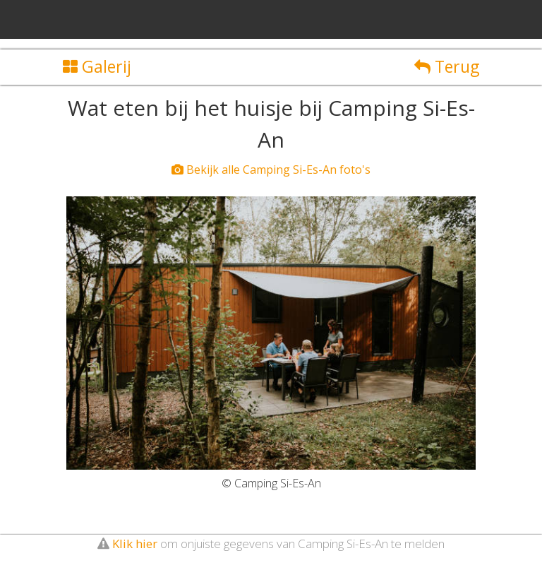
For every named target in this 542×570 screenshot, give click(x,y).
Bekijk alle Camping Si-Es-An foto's (271, 169)
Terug (446, 66)
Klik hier (134, 543)
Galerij (97, 66)
